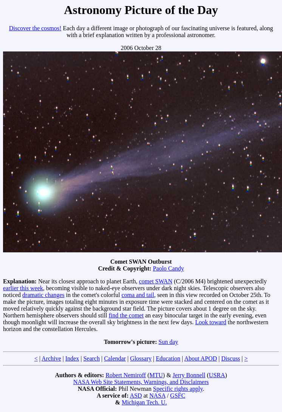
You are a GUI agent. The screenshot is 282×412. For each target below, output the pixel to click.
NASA (157, 395)
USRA (217, 375)
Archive (51, 358)
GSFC (177, 395)
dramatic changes (43, 295)
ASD (136, 395)
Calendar (115, 358)
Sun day (168, 342)
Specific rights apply (178, 389)
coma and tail (137, 295)
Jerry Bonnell (189, 375)
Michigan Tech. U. (144, 402)
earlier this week (23, 288)
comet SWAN (155, 281)
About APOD (200, 358)
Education (168, 358)
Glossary (141, 358)
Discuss (230, 358)
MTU (156, 375)
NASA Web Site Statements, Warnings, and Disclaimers (141, 382)
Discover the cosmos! (35, 28)
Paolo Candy (168, 268)
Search (91, 358)
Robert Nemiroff (125, 375)
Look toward (210, 322)
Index (72, 358)
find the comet (126, 315)
